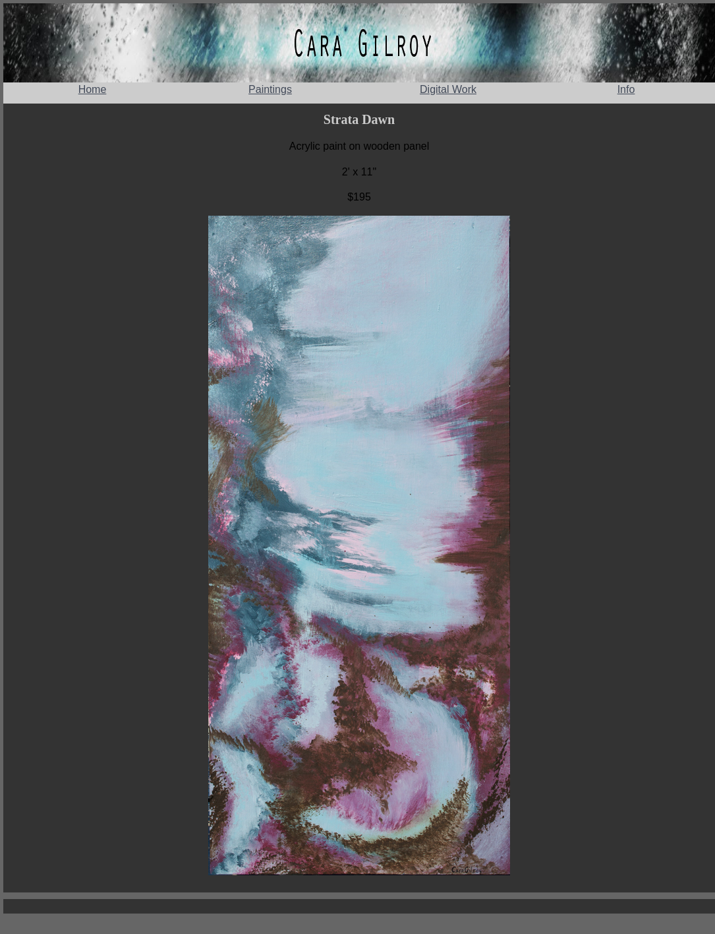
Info (626, 89)
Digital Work (448, 89)
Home (92, 89)
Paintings (270, 89)
